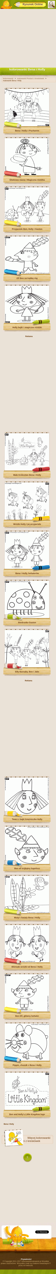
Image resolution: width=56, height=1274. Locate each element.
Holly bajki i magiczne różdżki (27, 327)
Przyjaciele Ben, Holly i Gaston (27, 229)
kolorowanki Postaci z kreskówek (33, 1139)
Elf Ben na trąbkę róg (27, 278)
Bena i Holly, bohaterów (27, 573)
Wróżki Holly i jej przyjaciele (27, 524)
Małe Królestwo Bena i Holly (27, 475)
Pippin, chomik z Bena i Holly (27, 1065)
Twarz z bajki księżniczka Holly (27, 819)
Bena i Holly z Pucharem (27, 131)
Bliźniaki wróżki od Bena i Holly (27, 967)
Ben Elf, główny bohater (27, 1016)
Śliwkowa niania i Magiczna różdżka (27, 180)
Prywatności (26, 1259)
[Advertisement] (28, 38)
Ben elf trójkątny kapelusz (27, 868)
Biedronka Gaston (27, 622)
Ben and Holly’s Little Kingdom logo (27, 1114)
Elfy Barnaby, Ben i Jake (27, 672)
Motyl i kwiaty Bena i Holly (27, 917)
